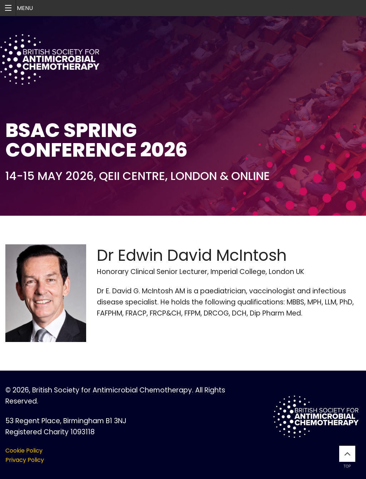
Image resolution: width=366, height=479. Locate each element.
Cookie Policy (24, 450)
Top (347, 457)
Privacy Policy (24, 460)
